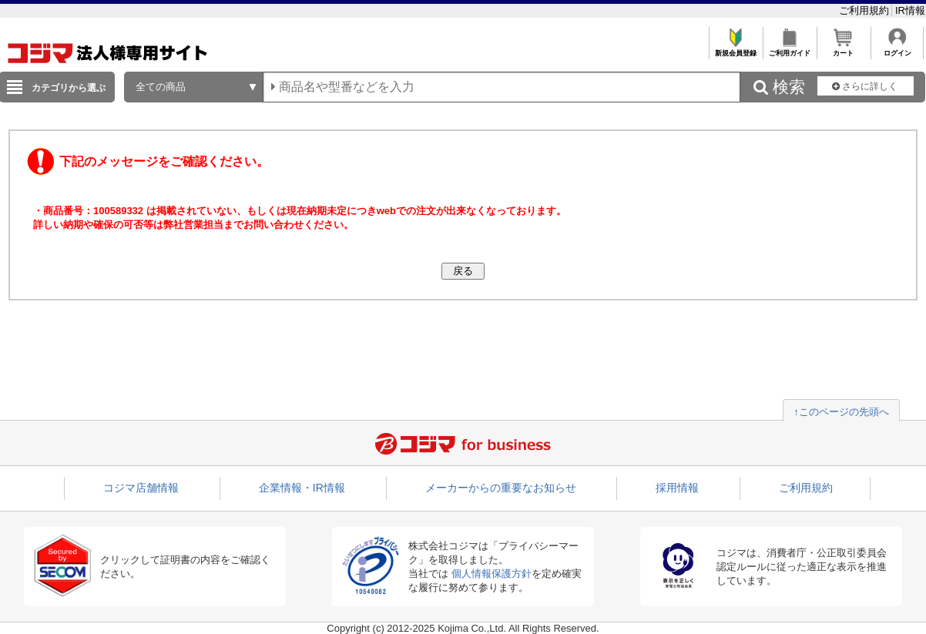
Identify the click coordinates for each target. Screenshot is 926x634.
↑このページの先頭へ (841, 412)
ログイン (897, 49)
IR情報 (910, 10)
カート (843, 49)
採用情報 (677, 487)
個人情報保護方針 (491, 573)
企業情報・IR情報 (302, 487)
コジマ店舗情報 (141, 487)
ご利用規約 (865, 10)
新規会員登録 (735, 49)
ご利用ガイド (789, 49)
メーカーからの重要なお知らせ (500, 487)
